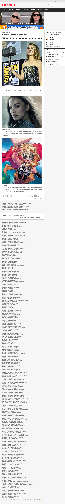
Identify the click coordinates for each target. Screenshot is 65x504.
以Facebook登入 (61, 1)
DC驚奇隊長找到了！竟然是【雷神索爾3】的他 (10, 404)
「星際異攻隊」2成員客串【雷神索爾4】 (9, 274)
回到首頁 (54, 1)
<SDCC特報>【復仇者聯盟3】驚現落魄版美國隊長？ (11, 432)
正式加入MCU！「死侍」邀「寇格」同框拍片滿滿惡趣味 (12, 248)
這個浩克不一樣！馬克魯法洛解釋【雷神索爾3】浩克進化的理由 (14, 431)
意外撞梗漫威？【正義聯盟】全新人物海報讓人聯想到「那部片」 (14, 415)
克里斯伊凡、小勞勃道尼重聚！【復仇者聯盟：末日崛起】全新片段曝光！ (16, 206)
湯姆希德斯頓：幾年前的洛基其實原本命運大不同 (11, 369)
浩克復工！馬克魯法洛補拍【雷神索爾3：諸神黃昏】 (12, 442)
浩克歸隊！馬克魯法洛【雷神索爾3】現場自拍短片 (11, 476)
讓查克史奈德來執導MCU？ (7, 231)
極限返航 (52, 37)
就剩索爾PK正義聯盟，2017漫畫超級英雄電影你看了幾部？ (13, 422)
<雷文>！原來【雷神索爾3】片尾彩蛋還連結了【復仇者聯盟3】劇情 (14, 375)
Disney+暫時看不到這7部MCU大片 (8, 304)
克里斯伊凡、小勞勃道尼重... (53, 59)
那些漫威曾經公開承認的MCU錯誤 (8, 309)
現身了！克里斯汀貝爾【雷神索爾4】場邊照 (10, 257)
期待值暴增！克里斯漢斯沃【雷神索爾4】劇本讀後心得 (12, 293)
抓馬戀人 (52, 44)
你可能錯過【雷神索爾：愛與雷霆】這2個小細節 (11, 241)
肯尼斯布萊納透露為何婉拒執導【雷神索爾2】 (10, 287)
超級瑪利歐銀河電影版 (54, 34)
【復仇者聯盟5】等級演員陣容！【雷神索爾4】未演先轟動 (13, 273)
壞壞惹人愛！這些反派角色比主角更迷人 (9, 494)
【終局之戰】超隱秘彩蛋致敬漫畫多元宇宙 (10, 317)
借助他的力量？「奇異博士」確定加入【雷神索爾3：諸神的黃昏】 (14, 460)
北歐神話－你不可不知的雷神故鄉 (8, 497)
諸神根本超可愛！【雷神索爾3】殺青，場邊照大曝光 (12, 463)
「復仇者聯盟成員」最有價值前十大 (8, 288)
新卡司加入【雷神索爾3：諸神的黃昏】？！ (10, 486)
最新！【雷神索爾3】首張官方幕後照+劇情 (10, 458)
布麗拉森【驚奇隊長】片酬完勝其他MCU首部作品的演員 (12, 334)
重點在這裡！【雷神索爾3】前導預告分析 (9, 445)
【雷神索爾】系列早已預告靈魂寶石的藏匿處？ (10, 355)
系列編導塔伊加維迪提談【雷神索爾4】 (9, 284)
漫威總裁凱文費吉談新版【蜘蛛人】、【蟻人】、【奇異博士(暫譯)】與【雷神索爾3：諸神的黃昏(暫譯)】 (22, 499)
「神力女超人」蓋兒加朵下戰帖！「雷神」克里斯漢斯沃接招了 (13, 440)
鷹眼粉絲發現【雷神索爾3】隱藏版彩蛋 (9, 376)
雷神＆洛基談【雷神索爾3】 (7, 480)
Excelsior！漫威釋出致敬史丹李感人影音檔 (10, 345)
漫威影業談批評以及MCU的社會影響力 (9, 229)
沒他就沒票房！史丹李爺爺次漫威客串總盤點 (10, 467)
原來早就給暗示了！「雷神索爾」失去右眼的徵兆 (11, 285)
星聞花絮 (18, 9)
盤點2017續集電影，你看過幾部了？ (9, 411)
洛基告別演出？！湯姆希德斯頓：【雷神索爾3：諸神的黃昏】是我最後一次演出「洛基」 (18, 484)
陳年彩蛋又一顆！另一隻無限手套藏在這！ (10, 427)
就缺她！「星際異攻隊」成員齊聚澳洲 (9, 264)
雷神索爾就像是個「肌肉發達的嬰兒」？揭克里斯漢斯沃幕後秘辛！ (14, 222)
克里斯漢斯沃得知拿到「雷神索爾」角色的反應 (10, 236)
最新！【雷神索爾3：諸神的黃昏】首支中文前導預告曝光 (12, 447)
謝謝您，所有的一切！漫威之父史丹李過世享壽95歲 (11, 346)
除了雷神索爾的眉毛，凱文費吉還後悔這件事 (10, 249)
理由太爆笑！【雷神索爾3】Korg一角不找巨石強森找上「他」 (13, 444)
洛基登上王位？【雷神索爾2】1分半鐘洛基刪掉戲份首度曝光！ (14, 490)
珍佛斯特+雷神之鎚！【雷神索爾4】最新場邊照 (11, 258)
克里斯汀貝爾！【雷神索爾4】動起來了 (9, 277)
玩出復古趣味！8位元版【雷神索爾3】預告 (10, 438)
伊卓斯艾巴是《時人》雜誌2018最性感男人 (10, 347)
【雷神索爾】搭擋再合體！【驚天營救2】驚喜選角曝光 (12, 226)
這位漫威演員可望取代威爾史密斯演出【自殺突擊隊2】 (12, 332)
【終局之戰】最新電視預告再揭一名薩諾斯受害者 (11, 329)
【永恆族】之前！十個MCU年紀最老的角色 (10, 247)
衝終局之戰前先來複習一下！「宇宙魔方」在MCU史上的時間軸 (14, 327)
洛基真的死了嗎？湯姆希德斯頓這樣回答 (9, 352)
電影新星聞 (8, 32)
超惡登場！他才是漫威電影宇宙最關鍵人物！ (10, 474)
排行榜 (39, 9)
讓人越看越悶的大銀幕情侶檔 (7, 224)
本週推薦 (53, 49)
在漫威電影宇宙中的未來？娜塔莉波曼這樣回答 (10, 470)
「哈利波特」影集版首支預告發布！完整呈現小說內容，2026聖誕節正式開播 (16, 203)
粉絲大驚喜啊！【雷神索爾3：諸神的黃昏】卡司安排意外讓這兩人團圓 (15, 466)
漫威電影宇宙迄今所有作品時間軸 (8, 366)
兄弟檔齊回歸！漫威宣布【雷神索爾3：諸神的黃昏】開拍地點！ (14, 493)
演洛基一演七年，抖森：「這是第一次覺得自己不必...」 (12, 399)
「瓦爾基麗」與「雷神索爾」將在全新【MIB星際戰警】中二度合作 (14, 372)
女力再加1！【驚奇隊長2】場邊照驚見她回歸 (10, 244)
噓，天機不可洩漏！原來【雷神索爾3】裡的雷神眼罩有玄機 (13, 379)
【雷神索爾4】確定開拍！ (6, 321)
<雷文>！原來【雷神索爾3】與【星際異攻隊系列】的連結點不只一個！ (15, 398)
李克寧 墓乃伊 (52, 39)
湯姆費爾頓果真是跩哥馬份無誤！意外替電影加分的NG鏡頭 (13, 395)
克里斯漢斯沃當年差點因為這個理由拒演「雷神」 (11, 406)
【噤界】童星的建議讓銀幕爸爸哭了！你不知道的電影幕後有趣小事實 (15, 300)
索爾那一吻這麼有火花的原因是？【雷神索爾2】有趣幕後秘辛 (13, 235)
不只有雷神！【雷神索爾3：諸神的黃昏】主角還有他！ (12, 491)
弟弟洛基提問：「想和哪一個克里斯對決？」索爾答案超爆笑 (13, 389)
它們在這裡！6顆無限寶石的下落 (8, 461)
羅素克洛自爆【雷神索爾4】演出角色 (9, 255)
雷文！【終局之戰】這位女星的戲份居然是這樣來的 (11, 326)
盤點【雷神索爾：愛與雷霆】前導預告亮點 (10, 239)
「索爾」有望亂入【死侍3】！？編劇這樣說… (10, 238)
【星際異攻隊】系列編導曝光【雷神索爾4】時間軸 (11, 319)
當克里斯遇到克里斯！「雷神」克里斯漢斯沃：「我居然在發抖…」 (14, 425)
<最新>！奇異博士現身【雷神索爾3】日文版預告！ (11, 424)
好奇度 (56, 32)
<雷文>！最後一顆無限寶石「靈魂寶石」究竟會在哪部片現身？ (14, 401)
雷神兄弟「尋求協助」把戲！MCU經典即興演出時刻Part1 (13, 252)
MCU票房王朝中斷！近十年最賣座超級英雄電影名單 (11, 278)
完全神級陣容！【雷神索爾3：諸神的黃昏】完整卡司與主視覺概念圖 (15, 481)
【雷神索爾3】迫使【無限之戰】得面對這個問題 (11, 362)
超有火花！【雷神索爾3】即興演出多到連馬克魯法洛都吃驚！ (13, 430)
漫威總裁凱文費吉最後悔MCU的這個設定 (9, 370)
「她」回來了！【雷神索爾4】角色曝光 (9, 320)
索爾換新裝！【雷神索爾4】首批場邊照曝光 (10, 262)
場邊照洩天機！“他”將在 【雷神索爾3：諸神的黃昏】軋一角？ (13, 468)
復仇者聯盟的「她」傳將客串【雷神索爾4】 (10, 261)
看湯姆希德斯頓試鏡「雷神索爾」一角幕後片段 (10, 303)
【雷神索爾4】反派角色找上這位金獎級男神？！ (11, 314)
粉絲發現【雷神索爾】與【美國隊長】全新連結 (10, 356)
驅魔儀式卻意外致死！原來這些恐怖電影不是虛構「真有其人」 (15, 215)
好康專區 (33, 9)
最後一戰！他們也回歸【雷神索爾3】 (9, 471)
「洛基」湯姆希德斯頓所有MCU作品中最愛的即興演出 (12, 350)
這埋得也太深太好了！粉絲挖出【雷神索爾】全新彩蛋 (12, 294)
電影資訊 (3, 9)
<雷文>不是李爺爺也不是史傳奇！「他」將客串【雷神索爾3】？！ (14, 417)
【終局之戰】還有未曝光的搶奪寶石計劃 (9, 316)
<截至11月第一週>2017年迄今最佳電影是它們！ (11, 388)
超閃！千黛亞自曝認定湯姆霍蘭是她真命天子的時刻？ (12, 207)
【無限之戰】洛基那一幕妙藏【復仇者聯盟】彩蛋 (11, 333)
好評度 (59, 32)
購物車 (46, 9)
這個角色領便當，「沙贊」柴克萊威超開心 (10, 339)
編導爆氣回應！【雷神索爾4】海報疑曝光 (9, 245)
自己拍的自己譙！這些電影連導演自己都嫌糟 (10, 496)
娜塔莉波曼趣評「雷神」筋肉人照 (8, 268)
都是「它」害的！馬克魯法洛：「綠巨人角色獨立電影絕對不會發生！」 (15, 435)
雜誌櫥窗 (25, 9)
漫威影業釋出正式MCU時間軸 (7, 343)
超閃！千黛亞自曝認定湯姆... (53, 61)
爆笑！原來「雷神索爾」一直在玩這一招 (9, 275)
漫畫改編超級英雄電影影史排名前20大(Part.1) (10, 349)
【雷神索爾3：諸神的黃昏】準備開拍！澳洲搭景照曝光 (12, 479)
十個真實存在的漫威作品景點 (7, 290)
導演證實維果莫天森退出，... (53, 56)
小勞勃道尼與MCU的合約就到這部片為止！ (10, 342)
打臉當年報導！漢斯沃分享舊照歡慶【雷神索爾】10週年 (12, 251)
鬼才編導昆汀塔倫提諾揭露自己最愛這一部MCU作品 (11, 323)
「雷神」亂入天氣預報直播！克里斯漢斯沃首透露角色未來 (13, 281)
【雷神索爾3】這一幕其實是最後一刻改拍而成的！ (11, 373)
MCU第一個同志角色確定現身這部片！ (9, 313)
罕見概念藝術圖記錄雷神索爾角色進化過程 (10, 368)
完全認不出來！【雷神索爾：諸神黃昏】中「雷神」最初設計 (13, 353)
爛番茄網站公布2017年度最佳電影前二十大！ (10, 383)
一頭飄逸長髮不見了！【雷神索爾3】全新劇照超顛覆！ (12, 450)
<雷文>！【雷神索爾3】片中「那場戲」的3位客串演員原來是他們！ (14, 402)
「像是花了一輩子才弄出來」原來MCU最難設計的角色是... (13, 428)
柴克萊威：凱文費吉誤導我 (7, 228)
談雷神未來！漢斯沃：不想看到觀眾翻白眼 (10, 225)
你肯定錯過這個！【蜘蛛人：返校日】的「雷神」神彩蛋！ (13, 437)
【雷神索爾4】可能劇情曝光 (7, 306)
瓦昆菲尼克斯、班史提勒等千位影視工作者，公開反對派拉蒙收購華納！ (15, 209)
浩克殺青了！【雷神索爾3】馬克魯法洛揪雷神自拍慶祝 (12, 473)
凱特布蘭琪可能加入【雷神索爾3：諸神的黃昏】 (11, 487)
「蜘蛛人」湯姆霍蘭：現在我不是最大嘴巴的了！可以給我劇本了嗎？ (15, 409)
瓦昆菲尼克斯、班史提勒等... (53, 64)
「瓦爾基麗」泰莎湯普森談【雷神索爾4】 (9, 324)
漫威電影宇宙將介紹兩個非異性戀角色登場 (10, 363)
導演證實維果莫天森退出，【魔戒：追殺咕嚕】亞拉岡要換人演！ (14, 204)
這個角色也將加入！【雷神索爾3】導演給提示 (10, 464)
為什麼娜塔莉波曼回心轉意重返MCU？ (9, 311)
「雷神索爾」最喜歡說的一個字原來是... (9, 358)
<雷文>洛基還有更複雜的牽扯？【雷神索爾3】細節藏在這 (13, 392)
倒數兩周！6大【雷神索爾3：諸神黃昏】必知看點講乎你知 (13, 418)
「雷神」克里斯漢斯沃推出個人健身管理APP (10, 337)
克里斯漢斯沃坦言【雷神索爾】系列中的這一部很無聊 (12, 360)
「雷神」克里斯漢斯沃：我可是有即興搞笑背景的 (11, 365)
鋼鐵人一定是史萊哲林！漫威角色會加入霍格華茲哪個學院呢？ (13, 454)
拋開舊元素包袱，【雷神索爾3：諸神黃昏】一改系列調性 (12, 405)
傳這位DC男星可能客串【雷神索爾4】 (9, 254)
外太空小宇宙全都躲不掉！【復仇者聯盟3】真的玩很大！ (12, 455)
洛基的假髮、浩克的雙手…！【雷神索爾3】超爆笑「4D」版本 (13, 394)
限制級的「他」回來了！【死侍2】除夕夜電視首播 (11, 336)
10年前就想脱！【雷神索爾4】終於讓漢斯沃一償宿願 (12, 234)
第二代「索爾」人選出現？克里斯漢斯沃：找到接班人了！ (13, 386)
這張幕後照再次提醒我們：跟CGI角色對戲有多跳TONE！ (12, 385)
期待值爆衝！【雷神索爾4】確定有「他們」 (10, 298)
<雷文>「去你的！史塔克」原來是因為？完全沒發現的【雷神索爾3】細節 (16, 391)
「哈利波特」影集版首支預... (53, 54)
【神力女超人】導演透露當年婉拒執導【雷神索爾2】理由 (12, 297)
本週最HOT (48, 49)
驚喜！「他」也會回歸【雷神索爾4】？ (9, 270)
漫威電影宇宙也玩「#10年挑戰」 (8, 340)
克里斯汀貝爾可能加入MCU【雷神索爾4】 (9, 301)
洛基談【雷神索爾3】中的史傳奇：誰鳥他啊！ (10, 451)
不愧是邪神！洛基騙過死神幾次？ (8, 267)
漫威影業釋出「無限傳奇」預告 (7, 307)
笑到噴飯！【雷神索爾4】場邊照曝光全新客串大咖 (11, 260)
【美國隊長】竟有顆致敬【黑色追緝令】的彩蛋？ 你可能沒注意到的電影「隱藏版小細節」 (19, 283)
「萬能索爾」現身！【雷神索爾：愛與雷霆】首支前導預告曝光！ (14, 242)
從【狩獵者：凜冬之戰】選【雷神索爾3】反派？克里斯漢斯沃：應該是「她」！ (17, 489)
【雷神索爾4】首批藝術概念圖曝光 (8, 296)
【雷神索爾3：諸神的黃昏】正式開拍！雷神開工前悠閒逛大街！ (14, 477)
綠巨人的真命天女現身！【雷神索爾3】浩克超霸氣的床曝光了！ (14, 441)
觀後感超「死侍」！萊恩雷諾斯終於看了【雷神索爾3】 (12, 381)
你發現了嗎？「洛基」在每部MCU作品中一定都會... (11, 359)
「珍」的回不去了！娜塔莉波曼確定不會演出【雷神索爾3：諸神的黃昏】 (15, 483)
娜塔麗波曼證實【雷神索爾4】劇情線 (9, 280)
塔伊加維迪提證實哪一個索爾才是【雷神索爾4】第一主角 (12, 310)
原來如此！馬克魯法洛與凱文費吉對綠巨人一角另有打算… (13, 414)
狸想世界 (52, 42)
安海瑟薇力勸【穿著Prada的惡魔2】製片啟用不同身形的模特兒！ (35, 24)
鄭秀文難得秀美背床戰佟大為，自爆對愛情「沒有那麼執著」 (29, 217)
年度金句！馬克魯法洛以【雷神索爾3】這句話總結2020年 (13, 265)
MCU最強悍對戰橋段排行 (6, 330)
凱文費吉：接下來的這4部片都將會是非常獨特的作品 (12, 412)
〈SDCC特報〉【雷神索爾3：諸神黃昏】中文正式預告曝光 (13, 434)
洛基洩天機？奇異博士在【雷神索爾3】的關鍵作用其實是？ (13, 457)
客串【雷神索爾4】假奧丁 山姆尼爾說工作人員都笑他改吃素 (13, 232)
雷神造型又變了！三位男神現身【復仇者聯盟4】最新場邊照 (13, 396)
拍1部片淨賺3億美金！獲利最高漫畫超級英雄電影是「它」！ (13, 448)
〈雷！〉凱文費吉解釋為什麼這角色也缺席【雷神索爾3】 (12, 408)
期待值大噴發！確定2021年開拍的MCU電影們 (10, 271)
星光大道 (11, 9)
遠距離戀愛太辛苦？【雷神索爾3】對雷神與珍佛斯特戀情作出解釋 (14, 419)
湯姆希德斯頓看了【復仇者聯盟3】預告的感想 (10, 378)
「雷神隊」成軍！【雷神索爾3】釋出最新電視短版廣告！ (12, 421)
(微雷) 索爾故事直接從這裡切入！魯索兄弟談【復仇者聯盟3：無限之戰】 (15, 382)
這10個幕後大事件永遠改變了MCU (8, 291)
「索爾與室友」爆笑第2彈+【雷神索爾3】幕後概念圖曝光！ (13, 453)
